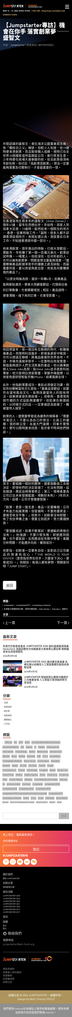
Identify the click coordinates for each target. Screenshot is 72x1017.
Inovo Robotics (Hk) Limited (45, 779)
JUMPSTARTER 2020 (11, 906)
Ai (35, 747)
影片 (5, 925)
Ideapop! (28, 779)
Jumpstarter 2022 (26, 788)
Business (31, 756)
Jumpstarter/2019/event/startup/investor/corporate (25, 793)
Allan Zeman (44, 609)
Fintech (21, 770)
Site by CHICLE (46, 999)
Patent (52, 802)
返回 (9, 585)
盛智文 (65, 609)
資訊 (5, 916)
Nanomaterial (61, 798)
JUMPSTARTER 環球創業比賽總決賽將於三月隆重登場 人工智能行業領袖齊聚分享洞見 (46, 680)
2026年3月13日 (10, 656)
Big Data (6, 756)
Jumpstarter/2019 (43, 788)
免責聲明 (7, 975)
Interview (56, 609)
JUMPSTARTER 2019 (11, 909)
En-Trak (23, 765)
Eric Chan (33, 765)
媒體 (5, 921)
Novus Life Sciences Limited (22, 802)
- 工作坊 (6, 723)
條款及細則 (8, 968)
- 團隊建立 (7, 719)
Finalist (50, 765)
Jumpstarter (9, 605)
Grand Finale (8, 775)
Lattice (26, 798)
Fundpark (43, 770)
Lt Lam (40, 798)
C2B (39, 756)
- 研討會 (6, 710)
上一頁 (9, 623)
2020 (27, 742)
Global (52, 770)
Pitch (59, 802)
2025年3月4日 (31, 687)
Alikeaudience (53, 747)
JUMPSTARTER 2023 (11, 898)
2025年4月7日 (30, 671)
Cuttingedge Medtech (12, 761)
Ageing (29, 747)
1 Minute (8, 742)
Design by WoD (26, 999)
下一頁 (63, 623)
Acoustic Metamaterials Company (46, 742)
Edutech (6, 765)
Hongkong (63, 775)
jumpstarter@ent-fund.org (18, 944)
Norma (5, 802)
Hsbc (5, 779)
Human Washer (15, 779)
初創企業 (8, 883)
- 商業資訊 (7, 706)
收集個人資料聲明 (12, 972)
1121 (15, 742)
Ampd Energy (21, 751)
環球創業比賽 (8, 887)
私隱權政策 (8, 978)
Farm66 (42, 765)
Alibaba (41, 747)
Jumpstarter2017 (23, 605)
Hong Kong (52, 775)
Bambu (32, 751)
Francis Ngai (32, 770)
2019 (21, 742)
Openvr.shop (41, 802)
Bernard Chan (56, 751)
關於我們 (8, 874)
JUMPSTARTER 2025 (11, 895)
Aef (22, 747)
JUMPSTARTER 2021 (11, 904)
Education (55, 761)
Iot (4, 784)
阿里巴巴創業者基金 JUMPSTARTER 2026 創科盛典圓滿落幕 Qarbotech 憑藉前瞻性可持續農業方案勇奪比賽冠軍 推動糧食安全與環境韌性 (36, 649)
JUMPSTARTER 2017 (11, 912)
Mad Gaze (50, 798)
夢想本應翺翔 (31, 609)
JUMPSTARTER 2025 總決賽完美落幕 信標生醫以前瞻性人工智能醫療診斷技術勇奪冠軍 (46, 664)
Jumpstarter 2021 (10, 788)
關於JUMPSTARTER (11, 878)
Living (33, 798)
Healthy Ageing (31, 775)
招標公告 (7, 982)
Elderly (15, 765)
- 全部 (5, 702)
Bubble (22, 756)
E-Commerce (43, 761)
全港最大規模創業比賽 (13, 609)
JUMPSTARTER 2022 (11, 901)
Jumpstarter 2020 (52, 784)
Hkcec (42, 775)
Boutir (14, 756)
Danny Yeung (30, 761)
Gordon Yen (62, 770)
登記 (36, 849)
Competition (55, 756)
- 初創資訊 (7, 715)
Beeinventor (42, 751)
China (45, 756)
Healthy (19, 775)
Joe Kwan (26, 784)
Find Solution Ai (9, 770)
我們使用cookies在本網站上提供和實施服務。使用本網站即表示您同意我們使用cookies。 (36, 1010)
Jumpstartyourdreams (41, 605)
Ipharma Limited (13, 784)
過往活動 (8, 891)
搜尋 (64, 816)
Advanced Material (11, 747)
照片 (5, 928)
